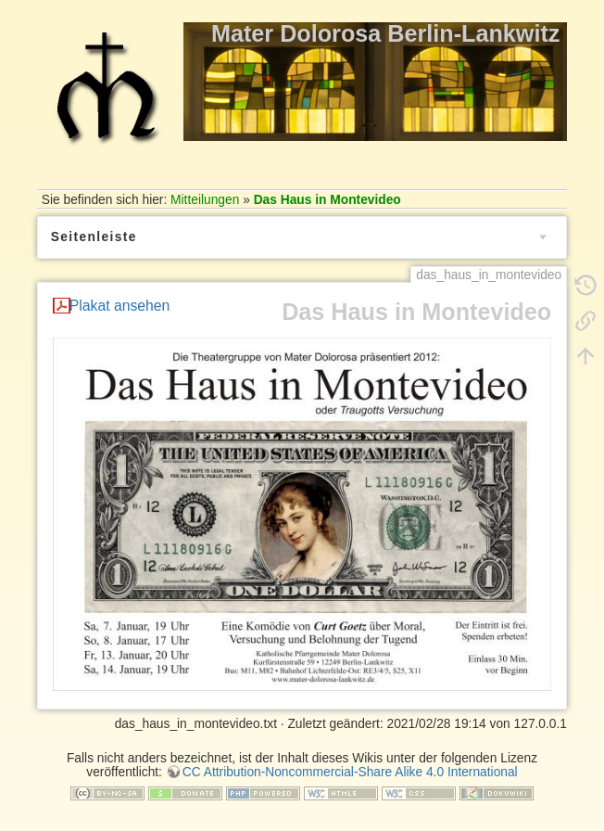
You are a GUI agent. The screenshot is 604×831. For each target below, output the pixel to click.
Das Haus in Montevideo (327, 200)
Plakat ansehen (119, 305)
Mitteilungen (204, 200)
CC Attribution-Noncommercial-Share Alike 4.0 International (350, 772)
